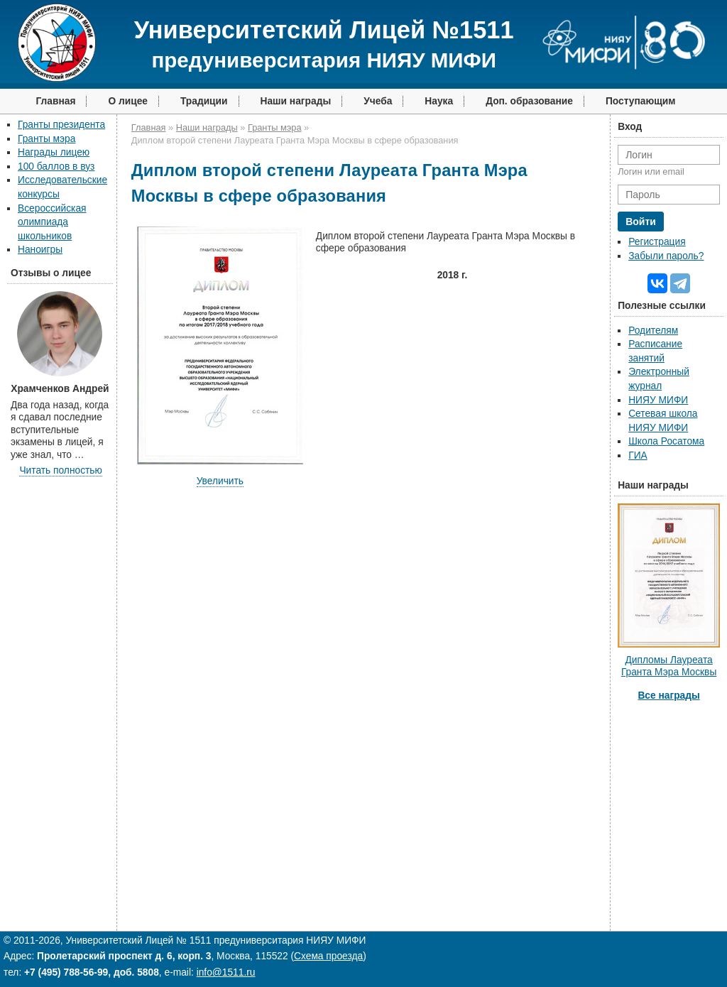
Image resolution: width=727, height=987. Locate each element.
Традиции (204, 101)
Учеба (378, 101)
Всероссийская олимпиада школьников (52, 222)
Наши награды (296, 101)
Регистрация (656, 241)
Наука (439, 101)
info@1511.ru (226, 972)
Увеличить (220, 481)
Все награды (668, 695)
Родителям (653, 330)
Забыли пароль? (666, 256)
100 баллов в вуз (56, 166)
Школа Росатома (666, 441)
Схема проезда (328, 956)
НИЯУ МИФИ (658, 400)
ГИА (637, 455)
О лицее (128, 101)
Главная (55, 101)
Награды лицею (53, 152)
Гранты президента (61, 124)
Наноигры (40, 249)
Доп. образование (529, 101)
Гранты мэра (46, 138)
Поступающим (641, 101)
